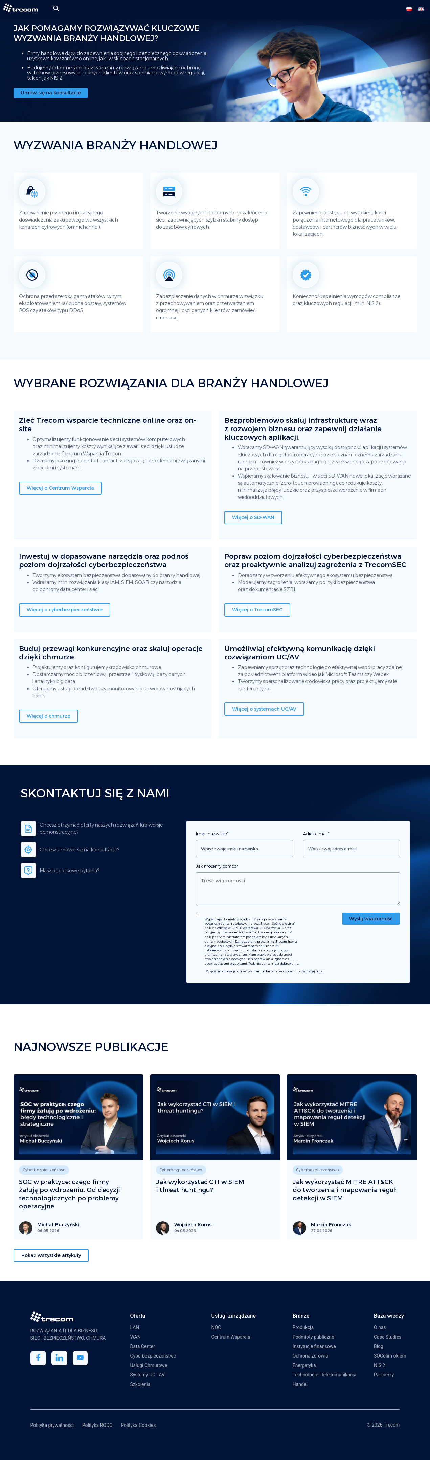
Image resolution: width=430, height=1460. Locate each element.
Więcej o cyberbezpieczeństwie (65, 610)
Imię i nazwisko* (212, 833)
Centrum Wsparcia (230, 1337)
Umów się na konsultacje (51, 93)
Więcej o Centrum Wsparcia (60, 488)
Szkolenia (140, 1384)
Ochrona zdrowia (310, 1356)
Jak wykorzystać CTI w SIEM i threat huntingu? (200, 1186)
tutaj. (320, 971)
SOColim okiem (390, 1356)
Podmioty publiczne (313, 1337)
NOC (216, 1327)
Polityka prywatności (52, 1425)
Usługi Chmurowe (148, 1365)
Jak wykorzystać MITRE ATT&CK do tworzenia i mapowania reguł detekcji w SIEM (344, 1190)
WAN (135, 1337)
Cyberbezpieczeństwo (153, 1356)
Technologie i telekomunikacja (324, 1374)
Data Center (142, 1346)
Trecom (392, 1425)
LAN (134, 1327)
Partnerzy (384, 1374)
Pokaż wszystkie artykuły (51, 1255)
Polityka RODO (97, 1425)
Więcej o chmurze (48, 716)
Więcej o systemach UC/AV (264, 709)
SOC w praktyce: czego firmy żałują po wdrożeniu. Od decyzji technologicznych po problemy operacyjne (69, 1194)
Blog (378, 1346)
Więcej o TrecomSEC (257, 610)
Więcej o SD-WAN (253, 517)
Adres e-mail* (316, 833)
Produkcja (303, 1327)
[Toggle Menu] (394, 10)
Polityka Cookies (138, 1425)
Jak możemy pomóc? (217, 866)
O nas (380, 1327)
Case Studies (387, 1337)
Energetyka (304, 1365)
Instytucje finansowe (314, 1346)
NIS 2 (379, 1365)
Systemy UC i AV (147, 1374)
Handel (300, 1384)
